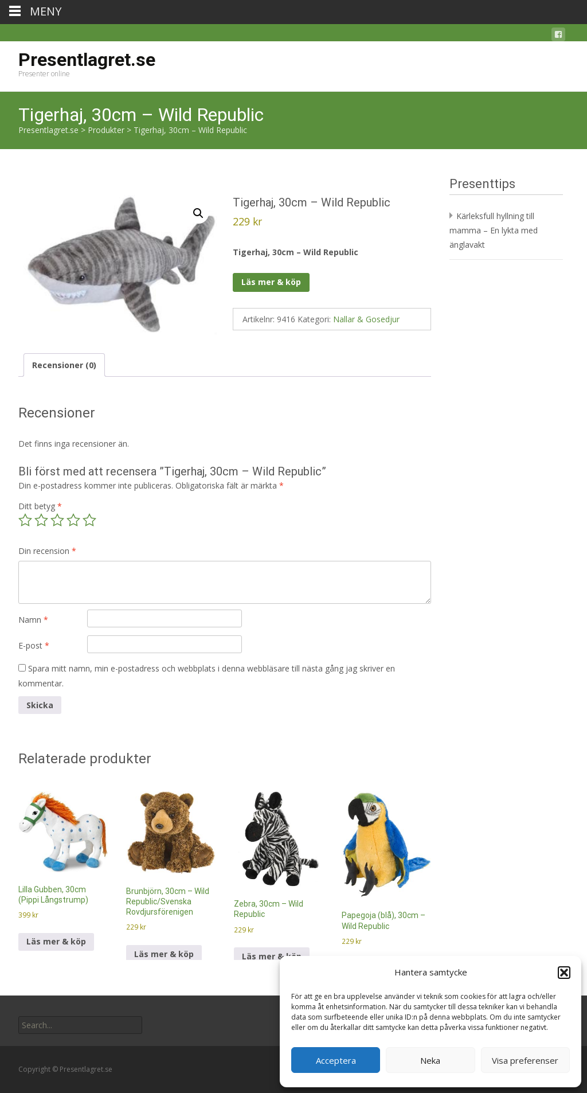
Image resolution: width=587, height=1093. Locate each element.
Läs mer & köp (271, 281)
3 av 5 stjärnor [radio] (57, 520)
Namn (33, 619)
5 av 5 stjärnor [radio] (89, 520)
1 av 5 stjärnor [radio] (25, 520)
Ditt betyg (40, 506)
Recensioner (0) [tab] (64, 365)
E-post (33, 645)
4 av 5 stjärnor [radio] (73, 520)
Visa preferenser (525, 1060)
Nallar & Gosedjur (366, 319)
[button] (564, 972)
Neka (430, 1060)
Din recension (47, 550)
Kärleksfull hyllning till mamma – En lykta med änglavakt (493, 230)
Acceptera (336, 1060)
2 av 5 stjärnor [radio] (41, 520)
